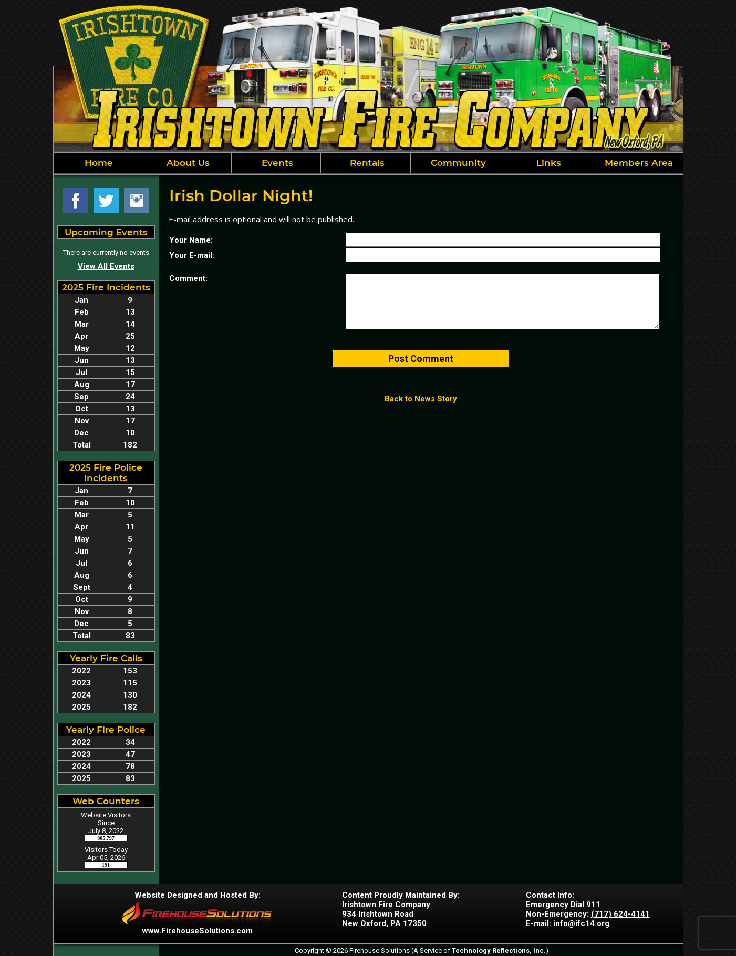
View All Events (106, 266)
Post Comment (420, 358)
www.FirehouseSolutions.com (197, 931)
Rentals (366, 163)
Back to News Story (421, 398)
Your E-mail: (191, 255)
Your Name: (191, 240)
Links (547, 163)
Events (276, 163)
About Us (187, 163)
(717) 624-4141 (620, 914)
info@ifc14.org (581, 923)
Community (457, 163)
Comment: (188, 278)
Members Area (637, 163)
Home (97, 163)
